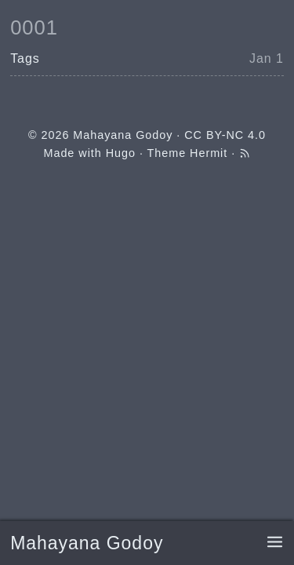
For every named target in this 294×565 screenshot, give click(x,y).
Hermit (208, 153)
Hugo (121, 153)
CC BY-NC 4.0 (225, 135)
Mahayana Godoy (86, 543)
